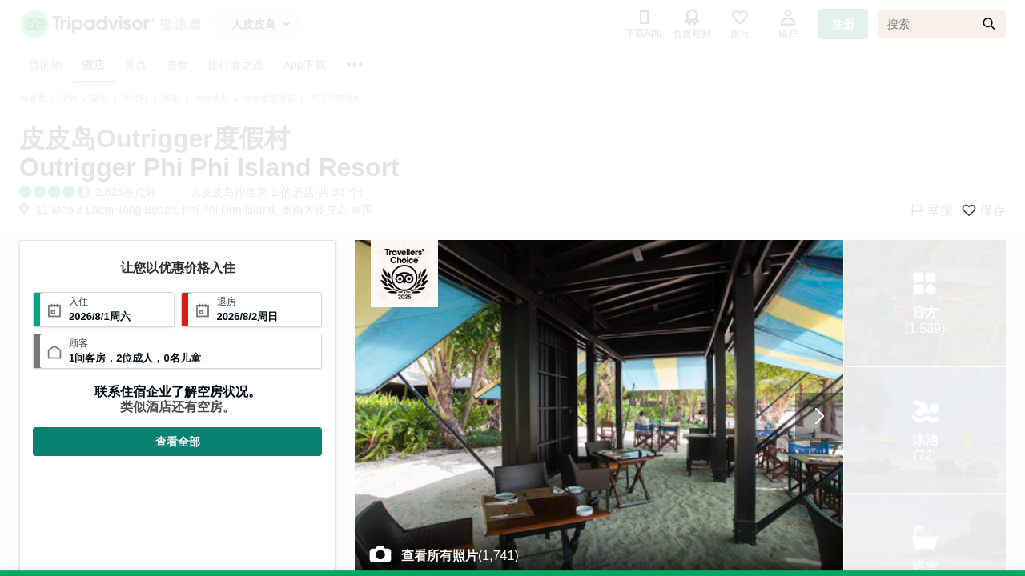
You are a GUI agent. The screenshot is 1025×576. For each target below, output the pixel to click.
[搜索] (941, 24)
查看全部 (177, 441)
